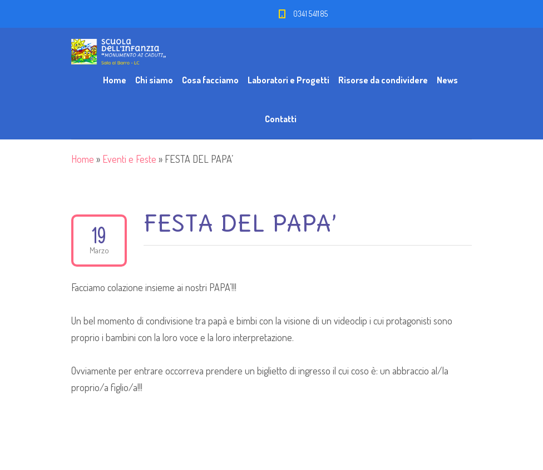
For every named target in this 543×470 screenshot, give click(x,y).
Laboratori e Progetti (288, 80)
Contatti (281, 118)
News (447, 80)
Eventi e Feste (129, 159)
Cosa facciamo (210, 80)
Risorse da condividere (383, 80)
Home (114, 80)
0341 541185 (310, 13)
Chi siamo (154, 80)
